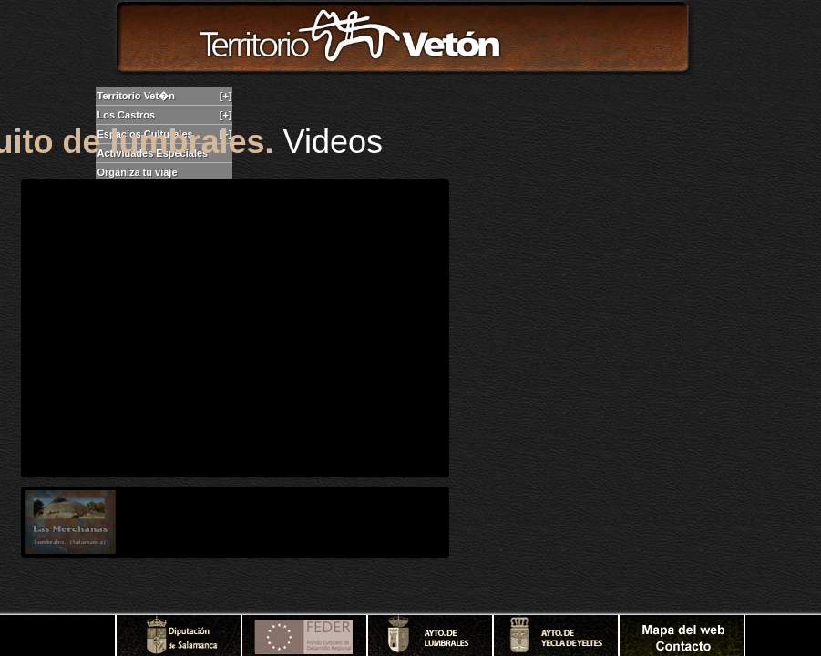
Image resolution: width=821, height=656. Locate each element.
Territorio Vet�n (164, 95)
